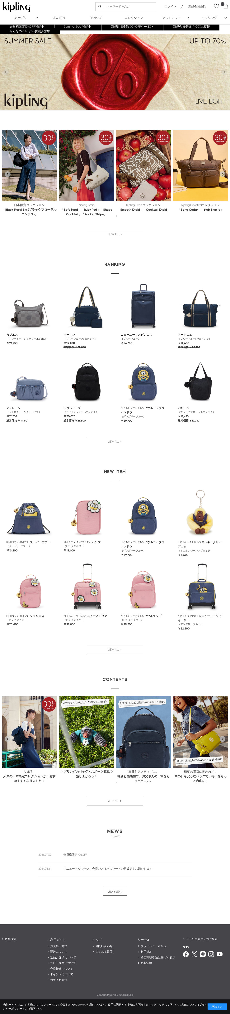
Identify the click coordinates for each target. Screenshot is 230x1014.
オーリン (69, 335)
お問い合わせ (104, 946)
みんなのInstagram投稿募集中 (30, 31)
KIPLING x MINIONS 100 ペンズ (82, 542)
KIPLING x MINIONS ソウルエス (25, 616)
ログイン (170, 6)
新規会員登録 (197, 6)
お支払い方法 (58, 946)
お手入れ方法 (58, 980)
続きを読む (115, 891)
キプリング (209, 18)
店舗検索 (10, 939)
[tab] (114, 216)
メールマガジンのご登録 (202, 939)
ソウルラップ (72, 408)
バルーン (183, 408)
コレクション (134, 18)
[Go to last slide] (8, 174)
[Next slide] (224, 72)
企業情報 (146, 963)
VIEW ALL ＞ (115, 234)
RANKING (96, 18)
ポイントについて (61, 974)
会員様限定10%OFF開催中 (27, 27)
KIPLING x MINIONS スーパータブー (28, 542)
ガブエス (12, 335)
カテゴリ (21, 18)
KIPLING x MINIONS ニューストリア (85, 616)
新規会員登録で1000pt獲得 (191, 27)
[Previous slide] (6, 72)
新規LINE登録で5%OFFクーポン (132, 27)
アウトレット (171, 18)
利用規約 (146, 952)
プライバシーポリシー (155, 946)
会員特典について (61, 969)
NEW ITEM (58, 18)
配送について (58, 952)
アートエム (185, 335)
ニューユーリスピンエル (136, 335)
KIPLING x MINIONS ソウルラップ (141, 616)
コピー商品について (63, 963)
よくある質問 (104, 952)
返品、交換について (63, 957)
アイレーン (13, 408)
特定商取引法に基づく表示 (158, 957)
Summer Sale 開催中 (77, 27)
